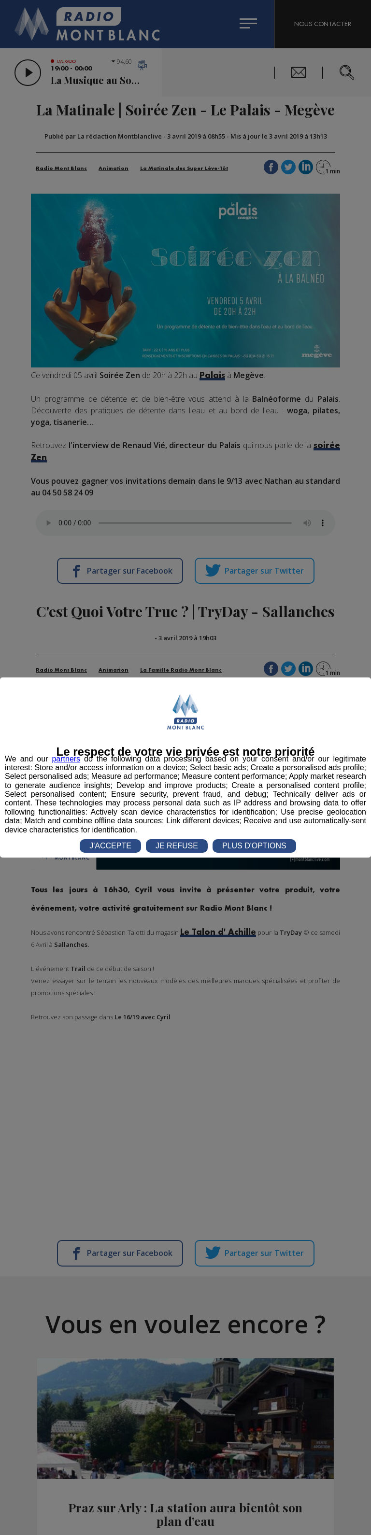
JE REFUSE (177, 846)
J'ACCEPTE (110, 846)
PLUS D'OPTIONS (254, 846)
